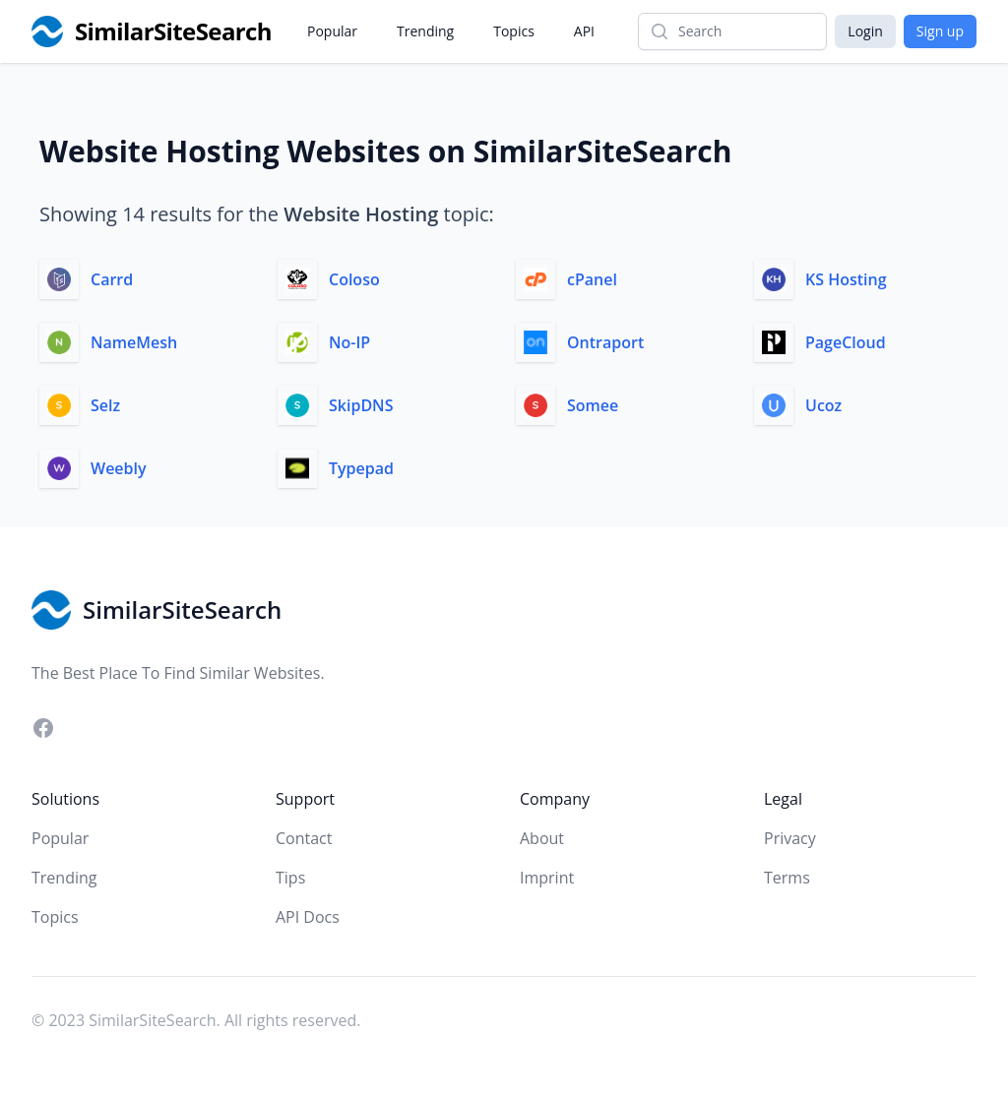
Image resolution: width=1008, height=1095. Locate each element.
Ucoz (823, 405)
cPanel (592, 279)
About (542, 838)
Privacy (790, 838)
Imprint (547, 877)
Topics (514, 31)
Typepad (361, 468)
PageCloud (845, 342)
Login (865, 31)
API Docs (308, 917)
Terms (787, 877)
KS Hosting (846, 279)
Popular (332, 31)
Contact (304, 838)
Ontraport (605, 342)
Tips (290, 877)
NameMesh (134, 342)
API (584, 31)
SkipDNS (361, 405)
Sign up (940, 31)
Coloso (354, 279)
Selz (105, 405)
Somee (592, 405)
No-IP (349, 342)
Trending (425, 31)
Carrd (112, 279)
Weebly (119, 468)
